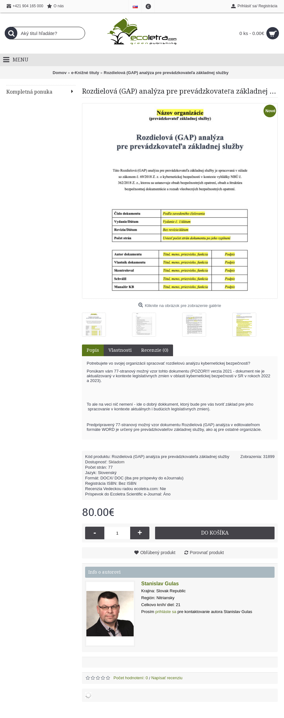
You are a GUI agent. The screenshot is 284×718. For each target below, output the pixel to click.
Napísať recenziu (167, 677)
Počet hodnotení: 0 (130, 677)
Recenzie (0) (154, 350)
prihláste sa (165, 611)
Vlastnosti (120, 350)
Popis (93, 350)
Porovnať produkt (207, 552)
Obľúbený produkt (158, 552)
